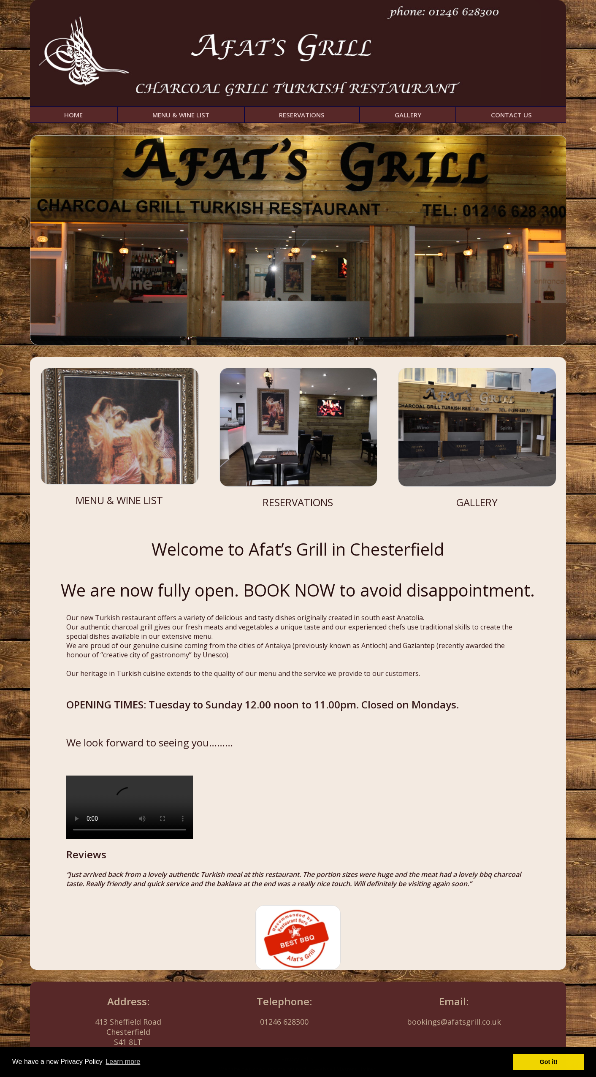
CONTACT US (511, 115)
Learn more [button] (123, 1061)
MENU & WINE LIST (180, 115)
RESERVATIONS (302, 115)
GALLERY (408, 115)
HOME (73, 115)
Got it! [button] (549, 1061)
